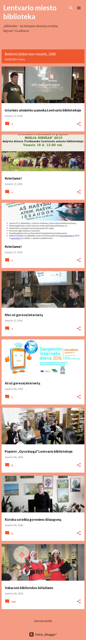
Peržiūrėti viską (15, 59)
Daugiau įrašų (43, 620)
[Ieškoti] (70, 8)
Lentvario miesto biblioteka (30, 12)
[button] (78, 124)
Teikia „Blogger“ (43, 634)
